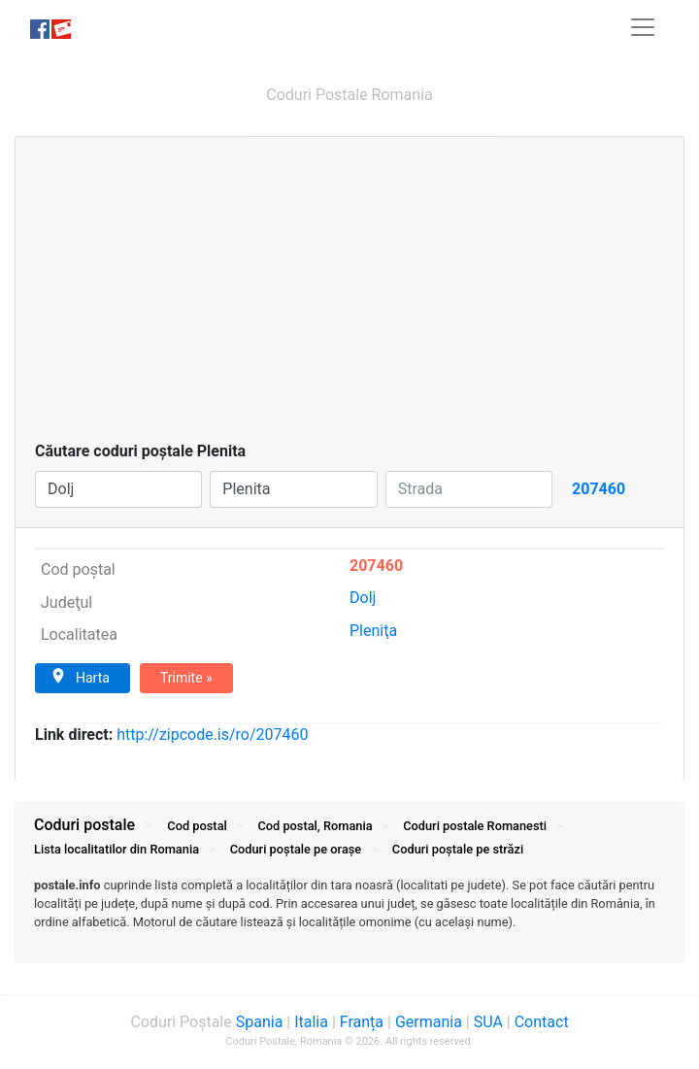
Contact (542, 1022)
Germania (428, 1022)
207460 (376, 565)
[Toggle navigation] (642, 27)
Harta (80, 676)
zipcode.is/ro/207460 (212, 734)
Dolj (363, 597)
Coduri (475, 825)
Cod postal (196, 825)
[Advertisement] (349, 294)
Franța (361, 1022)
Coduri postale (84, 825)
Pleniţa (373, 630)
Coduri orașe (296, 849)
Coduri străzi (457, 849)
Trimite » (186, 677)
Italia (311, 1022)
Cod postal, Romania (314, 825)
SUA (488, 1022)
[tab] (349, 914)
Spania (259, 1022)
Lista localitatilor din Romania (116, 849)
